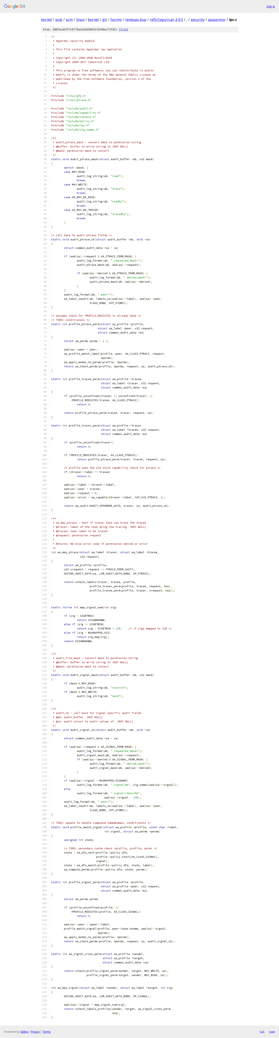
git (104, 19)
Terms (46, 1032)
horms (116, 19)
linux (80, 19)
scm (69, 19)
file (123, 29)
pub (58, 19)
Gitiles (24, 1032)
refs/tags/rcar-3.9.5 (166, 19)
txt (262, 1031)
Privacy (35, 1032)
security (198, 19)
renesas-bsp (135, 19)
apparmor (217, 19)
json (272, 1031)
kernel (46, 19)
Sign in (271, 6)
